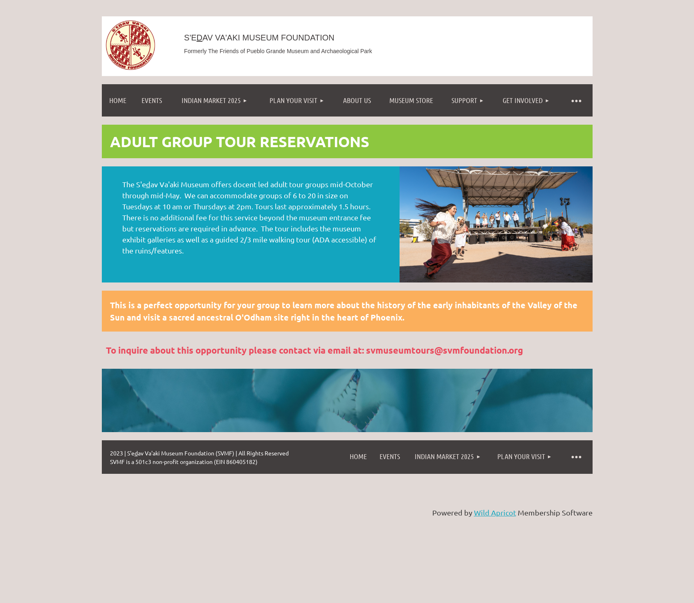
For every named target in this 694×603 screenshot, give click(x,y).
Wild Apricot (495, 512)
